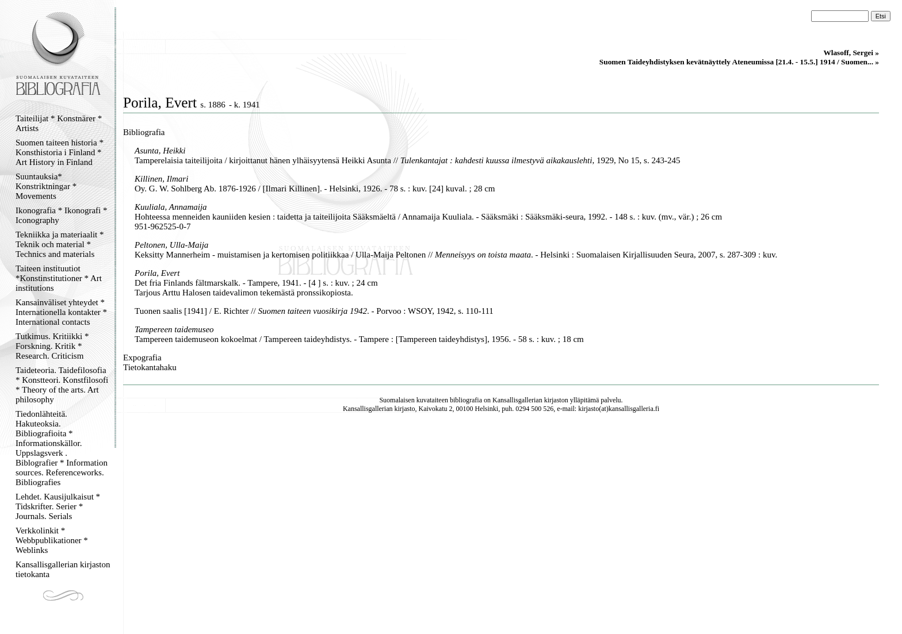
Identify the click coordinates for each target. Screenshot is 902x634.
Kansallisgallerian (517, 400)
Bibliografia (144, 132)
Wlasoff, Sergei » (851, 52)
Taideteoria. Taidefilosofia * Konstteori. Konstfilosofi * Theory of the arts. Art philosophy (62, 385)
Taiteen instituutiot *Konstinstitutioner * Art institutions (59, 278)
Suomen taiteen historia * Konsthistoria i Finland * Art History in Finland (60, 152)
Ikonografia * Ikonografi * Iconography (62, 215)
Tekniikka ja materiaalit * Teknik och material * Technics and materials (60, 244)
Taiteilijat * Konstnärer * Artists (59, 123)
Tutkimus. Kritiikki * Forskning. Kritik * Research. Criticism (52, 346)
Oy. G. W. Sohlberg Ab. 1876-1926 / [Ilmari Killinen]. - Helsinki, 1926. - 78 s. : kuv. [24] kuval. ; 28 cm (315, 188)
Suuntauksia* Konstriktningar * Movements (46, 186)
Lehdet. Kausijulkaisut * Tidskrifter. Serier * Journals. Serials (58, 506)
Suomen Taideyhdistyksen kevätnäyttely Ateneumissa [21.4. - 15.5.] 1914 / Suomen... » (739, 61)
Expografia (142, 357)
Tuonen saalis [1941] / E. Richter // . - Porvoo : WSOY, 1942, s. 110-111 (314, 311)
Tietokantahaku (150, 367)
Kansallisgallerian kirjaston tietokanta (63, 569)
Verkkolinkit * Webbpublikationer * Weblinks (52, 540)
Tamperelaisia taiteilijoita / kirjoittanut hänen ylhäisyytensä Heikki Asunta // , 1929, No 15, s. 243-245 (407, 160)
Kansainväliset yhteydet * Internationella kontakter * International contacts (61, 312)
